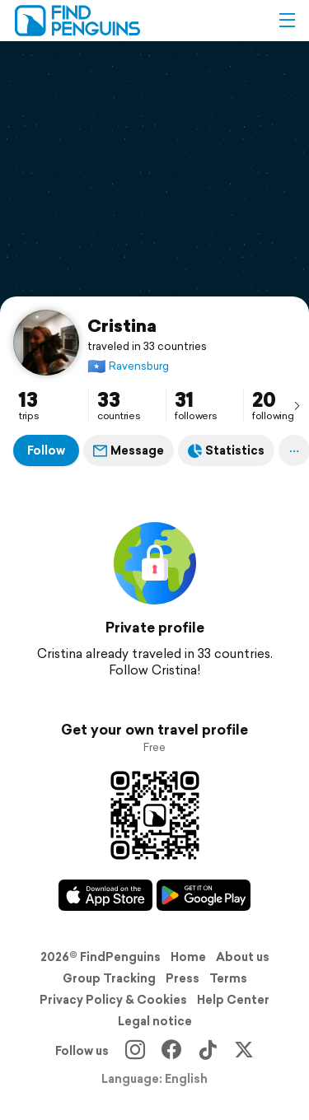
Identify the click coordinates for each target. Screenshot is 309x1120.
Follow (46, 450)
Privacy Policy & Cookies (113, 1000)
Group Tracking (109, 978)
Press (182, 978)
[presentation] (296, 405)
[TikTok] (208, 1051)
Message (128, 450)
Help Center (233, 1000)
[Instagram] (135, 1051)
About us (242, 957)
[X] (244, 1051)
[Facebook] (171, 1051)
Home (188, 957)
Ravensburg (128, 366)
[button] (287, 20)
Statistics (226, 450)
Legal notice (155, 1021)
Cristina (122, 325)
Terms (228, 978)
